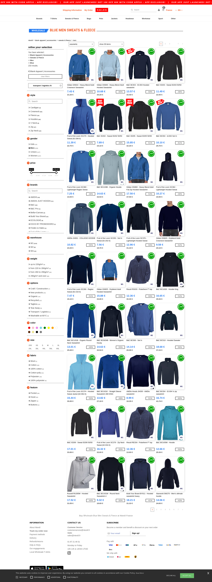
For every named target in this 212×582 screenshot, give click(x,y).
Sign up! (136, 532)
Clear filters (45, 75)
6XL (57, 347)
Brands (39, 19)
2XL (30, 347)
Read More (140, 573)
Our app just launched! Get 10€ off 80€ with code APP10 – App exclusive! (137, 2)
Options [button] (34, 281)
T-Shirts (53, 19)
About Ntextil (35, 526)
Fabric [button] (33, 354)
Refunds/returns (36, 540)
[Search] (143, 10)
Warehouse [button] (36, 236)
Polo (101, 19)
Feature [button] (33, 386)
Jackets (114, 19)
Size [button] (32, 338)
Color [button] (33, 321)
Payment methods (37, 533)
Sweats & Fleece (72, 19)
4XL (44, 347)
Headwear (130, 19)
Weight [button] (33, 257)
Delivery (33, 536)
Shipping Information (72, 10)
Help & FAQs (35, 543)
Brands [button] (33, 183)
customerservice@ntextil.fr (78, 529)
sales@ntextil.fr (73, 534)
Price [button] (32, 161)
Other (173, 19)
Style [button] (32, 94)
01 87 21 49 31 (73, 540)
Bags (89, 19)
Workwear (146, 19)
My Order (89, 10)
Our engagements (37, 547)
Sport (160, 19)
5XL (50, 347)
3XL (37, 347)
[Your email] (118, 531)
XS (37, 344)
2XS (30, 344)
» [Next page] (182, 42)
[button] (159, 10)
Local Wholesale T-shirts (40, 550)
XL (58, 344)
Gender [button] (33, 137)
